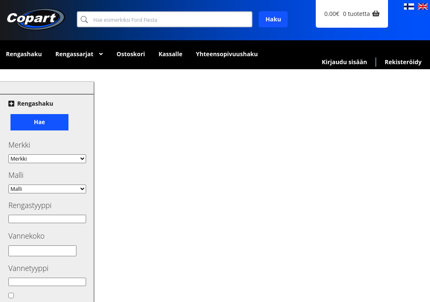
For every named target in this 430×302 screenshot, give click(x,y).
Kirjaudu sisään (344, 62)
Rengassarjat (74, 54)
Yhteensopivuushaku (227, 54)
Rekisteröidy (403, 62)
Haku (273, 19)
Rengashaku (24, 54)
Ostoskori (131, 54)
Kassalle (170, 54)
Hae (39, 122)
